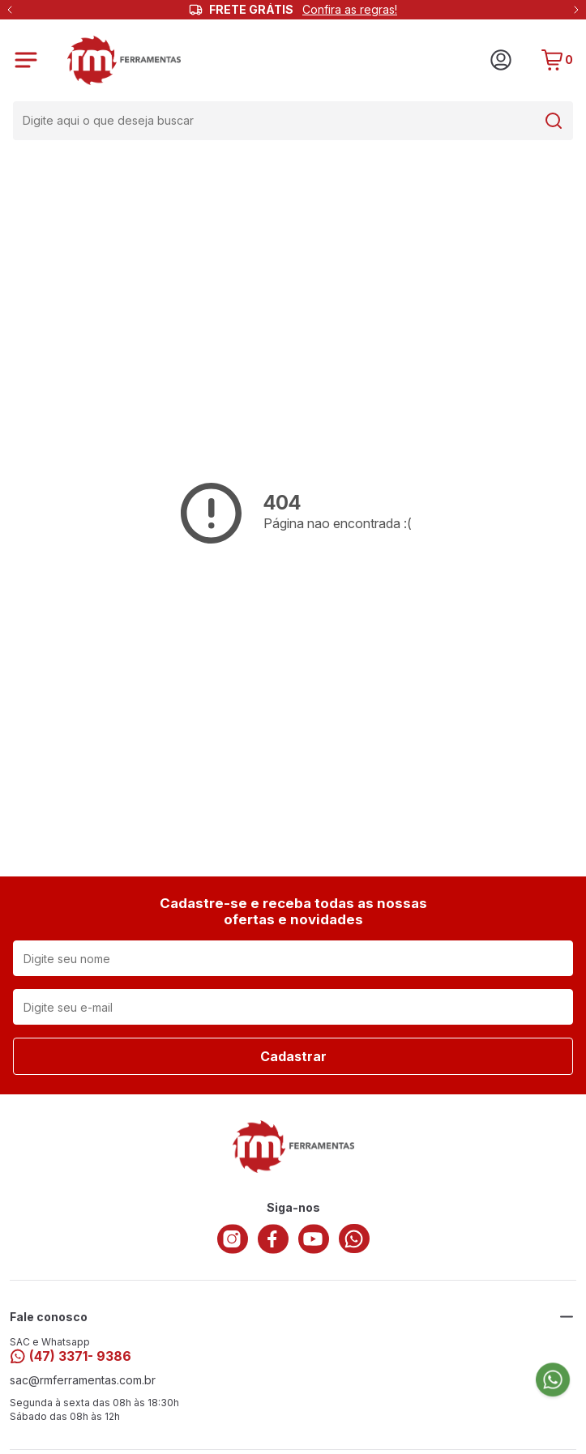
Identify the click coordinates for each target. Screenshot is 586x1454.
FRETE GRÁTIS (303, 9)
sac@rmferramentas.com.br (83, 1380)
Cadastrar (293, 1056)
